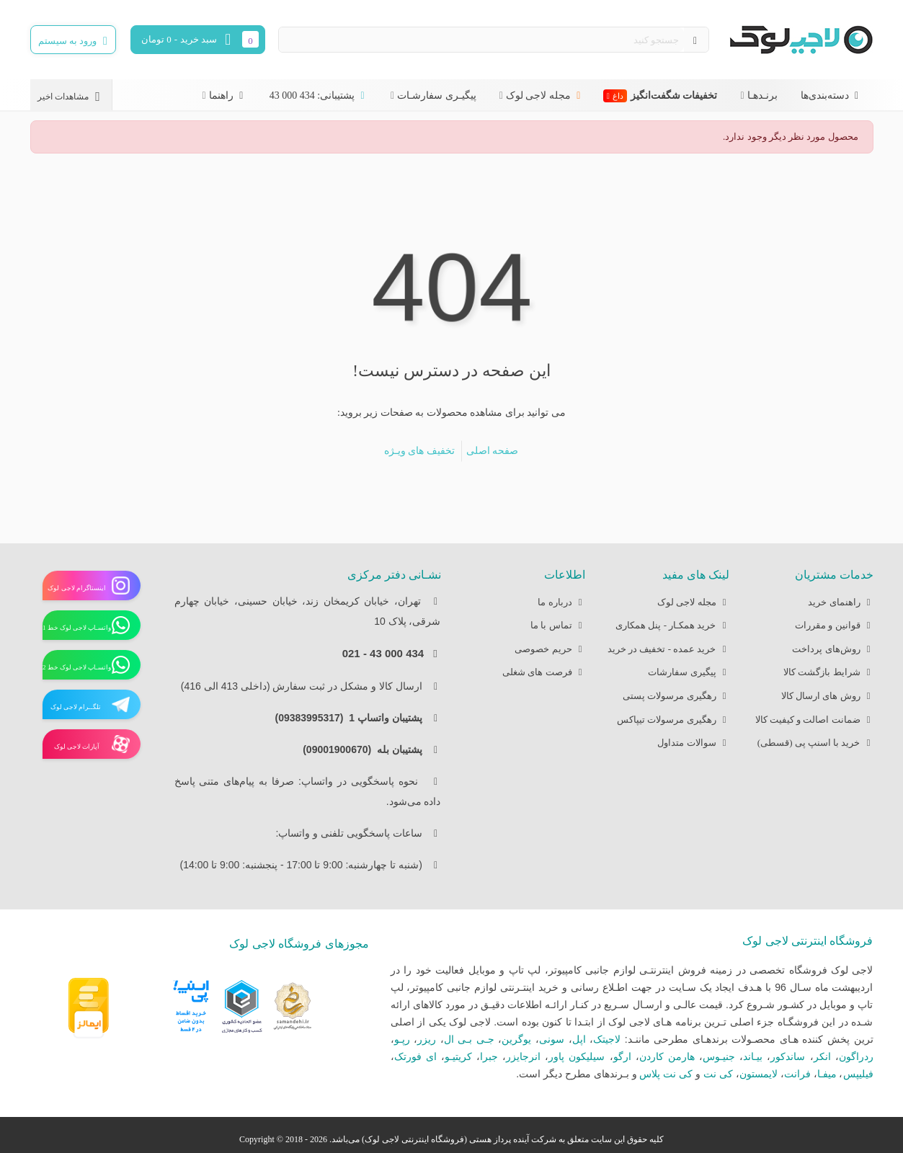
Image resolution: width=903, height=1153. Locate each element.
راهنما (227, 95)
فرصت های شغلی (543, 672)
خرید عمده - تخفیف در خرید (668, 649)
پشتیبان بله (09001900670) (366, 749)
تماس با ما (557, 625)
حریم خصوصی (549, 649)
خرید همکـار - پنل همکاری (672, 625)
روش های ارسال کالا (827, 696)
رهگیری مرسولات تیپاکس (673, 720)
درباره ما (561, 602)
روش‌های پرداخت (832, 649)
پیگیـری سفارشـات (436, 95)
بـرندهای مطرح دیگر (586, 1073)
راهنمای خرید (840, 602)
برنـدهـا (762, 95)
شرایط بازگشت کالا (828, 672)
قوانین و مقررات (834, 625)
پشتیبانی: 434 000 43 (319, 95)
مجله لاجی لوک (545, 95)
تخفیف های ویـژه (419, 450)
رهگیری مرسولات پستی (676, 696)
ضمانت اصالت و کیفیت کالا (814, 720)
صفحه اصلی (492, 450)
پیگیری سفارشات (688, 672)
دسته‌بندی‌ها (831, 95)
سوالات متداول (693, 743)
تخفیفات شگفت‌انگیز (660, 95)
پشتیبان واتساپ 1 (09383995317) (352, 718)
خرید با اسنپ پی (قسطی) (815, 743)
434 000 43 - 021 (383, 653)
